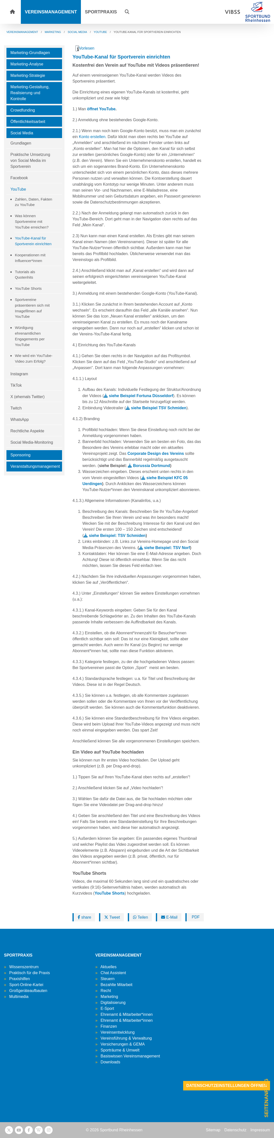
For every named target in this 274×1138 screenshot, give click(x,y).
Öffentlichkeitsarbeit (27, 121)
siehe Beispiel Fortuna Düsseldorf (141, 396)
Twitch (16, 408)
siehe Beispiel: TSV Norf (167, 548)
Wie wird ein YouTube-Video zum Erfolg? (33, 358)
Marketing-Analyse (26, 64)
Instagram (19, 374)
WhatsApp (19, 419)
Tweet (112, 917)
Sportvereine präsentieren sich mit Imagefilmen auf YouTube (32, 308)
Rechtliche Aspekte (27, 431)
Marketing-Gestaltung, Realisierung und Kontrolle (29, 93)
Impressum (260, 1130)
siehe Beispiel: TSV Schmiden (117, 535)
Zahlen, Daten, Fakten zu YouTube (33, 202)
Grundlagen (20, 143)
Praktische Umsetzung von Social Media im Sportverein (30, 160)
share (84, 917)
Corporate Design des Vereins (155, 453)
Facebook (19, 178)
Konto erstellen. (92, 137)
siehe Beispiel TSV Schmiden (158, 408)
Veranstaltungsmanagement (35, 466)
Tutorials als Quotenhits (25, 275)
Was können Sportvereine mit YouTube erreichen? (32, 221)
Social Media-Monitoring (31, 442)
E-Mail (169, 917)
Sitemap (213, 1130)
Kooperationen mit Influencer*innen (30, 258)
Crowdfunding (22, 110)
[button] (127, 12)
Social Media (21, 133)
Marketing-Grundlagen (30, 53)
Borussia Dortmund (151, 466)
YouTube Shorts (28, 288)
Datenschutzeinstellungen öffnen (226, 1085)
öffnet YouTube (101, 109)
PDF (195, 917)
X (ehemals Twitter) (27, 397)
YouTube (18, 189)
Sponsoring (20, 455)
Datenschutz (235, 1130)
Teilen (140, 917)
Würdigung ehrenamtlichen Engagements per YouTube (30, 336)
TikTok (16, 385)
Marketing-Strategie (27, 75)
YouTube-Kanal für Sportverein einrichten (33, 241)
